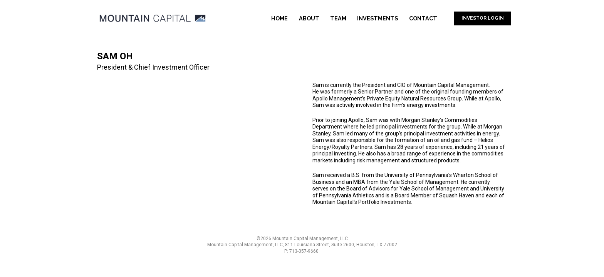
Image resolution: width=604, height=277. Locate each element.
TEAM (338, 18)
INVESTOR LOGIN (482, 18)
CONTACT (423, 18)
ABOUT (309, 18)
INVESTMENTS (377, 18)
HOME (279, 18)
